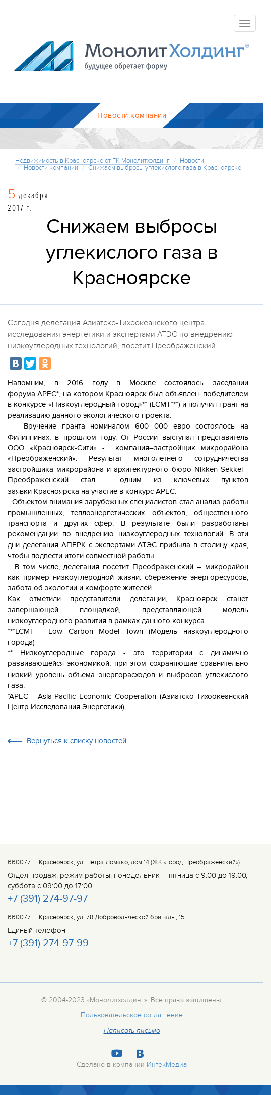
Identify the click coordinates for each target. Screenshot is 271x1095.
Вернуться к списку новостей (76, 741)
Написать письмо (132, 1031)
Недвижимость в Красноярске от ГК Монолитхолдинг (92, 161)
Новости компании (51, 168)
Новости (192, 161)
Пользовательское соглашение (132, 1015)
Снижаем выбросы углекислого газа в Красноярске (164, 168)
